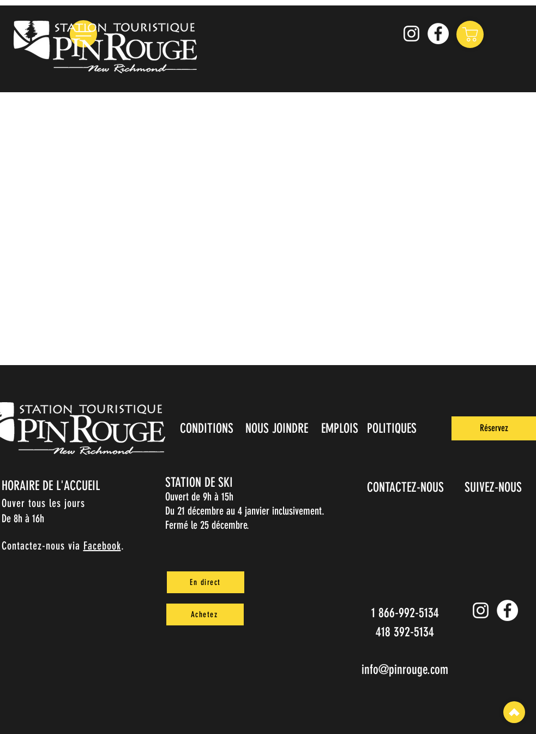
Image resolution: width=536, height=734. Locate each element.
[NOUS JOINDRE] (278, 428)
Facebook (102, 545)
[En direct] (205, 582)
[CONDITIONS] (208, 428)
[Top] (514, 712)
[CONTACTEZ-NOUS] (406, 487)
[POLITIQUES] (392, 428)
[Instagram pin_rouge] (411, 33)
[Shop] (470, 34)
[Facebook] (438, 33)
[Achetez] (205, 614)
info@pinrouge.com (405, 669)
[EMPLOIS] (341, 428)
